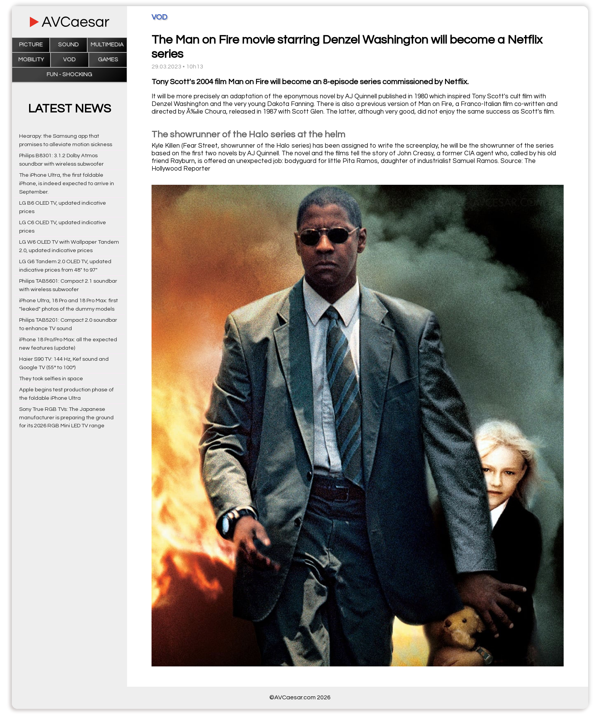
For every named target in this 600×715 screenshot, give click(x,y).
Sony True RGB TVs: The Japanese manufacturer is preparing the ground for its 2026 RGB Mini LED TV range (66, 417)
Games (108, 59)
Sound (68, 44)
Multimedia (107, 44)
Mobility (31, 59)
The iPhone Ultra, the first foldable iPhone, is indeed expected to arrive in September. (66, 183)
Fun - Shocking (69, 74)
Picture (31, 44)
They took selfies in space (51, 378)
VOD (69, 59)
